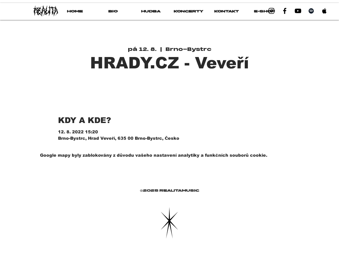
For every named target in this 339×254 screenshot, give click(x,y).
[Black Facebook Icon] (285, 11)
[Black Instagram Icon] (271, 11)
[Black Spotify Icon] (311, 11)
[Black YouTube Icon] (298, 11)
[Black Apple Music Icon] (324, 11)
